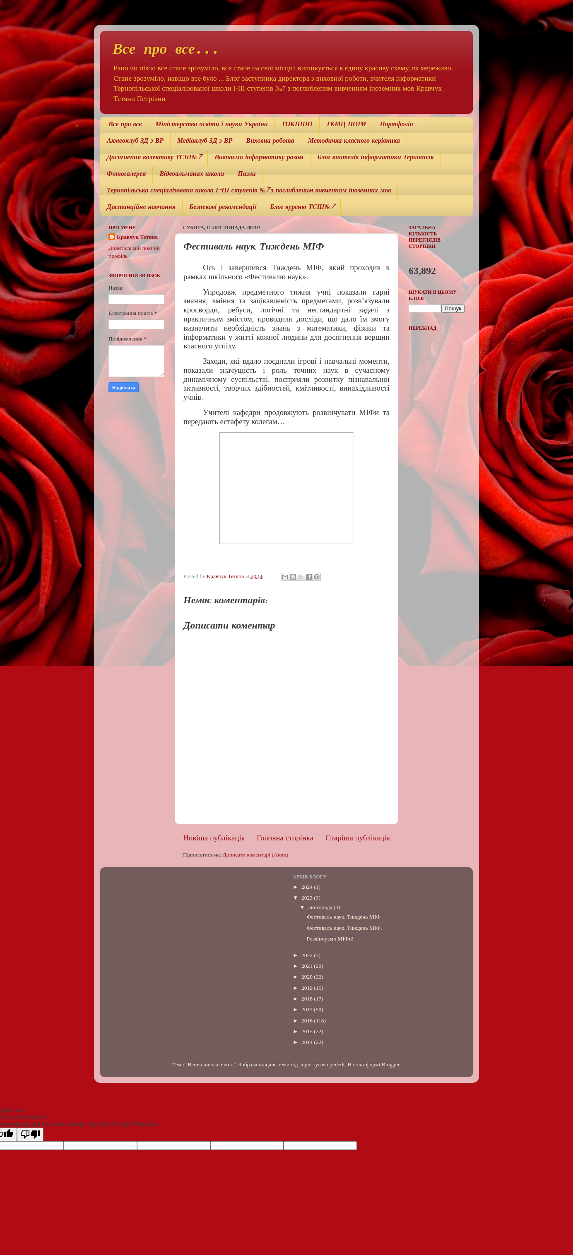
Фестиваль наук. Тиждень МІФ (344, 917)
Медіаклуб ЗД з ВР (204, 141)
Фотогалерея (126, 175)
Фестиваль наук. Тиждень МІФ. (344, 928)
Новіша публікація (214, 837)
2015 (307, 1031)
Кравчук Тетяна (137, 237)
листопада (321, 907)
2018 (307, 999)
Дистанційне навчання (141, 208)
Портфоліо (396, 125)
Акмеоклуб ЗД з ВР (135, 141)
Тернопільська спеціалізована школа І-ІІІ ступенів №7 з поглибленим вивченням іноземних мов (249, 191)
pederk (337, 1064)
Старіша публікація (357, 837)
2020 (307, 977)
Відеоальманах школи (191, 175)
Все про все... (166, 50)
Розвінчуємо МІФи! (330, 939)
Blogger (391, 1064)
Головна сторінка (285, 837)
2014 (307, 1042)
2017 (307, 1009)
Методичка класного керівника (354, 141)
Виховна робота (270, 141)
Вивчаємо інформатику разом (258, 158)
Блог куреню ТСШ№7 (302, 208)
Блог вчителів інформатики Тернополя (375, 158)
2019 (307, 988)
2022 (307, 955)
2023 (307, 898)
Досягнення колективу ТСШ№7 (154, 158)
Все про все (125, 125)
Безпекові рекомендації (222, 208)
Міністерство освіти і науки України (212, 125)
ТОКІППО (297, 125)
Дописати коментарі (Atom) (256, 855)
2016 (307, 1020)
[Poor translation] (30, 1134)
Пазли (246, 175)
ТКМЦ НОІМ (346, 125)
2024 (307, 887)
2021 (307, 966)
